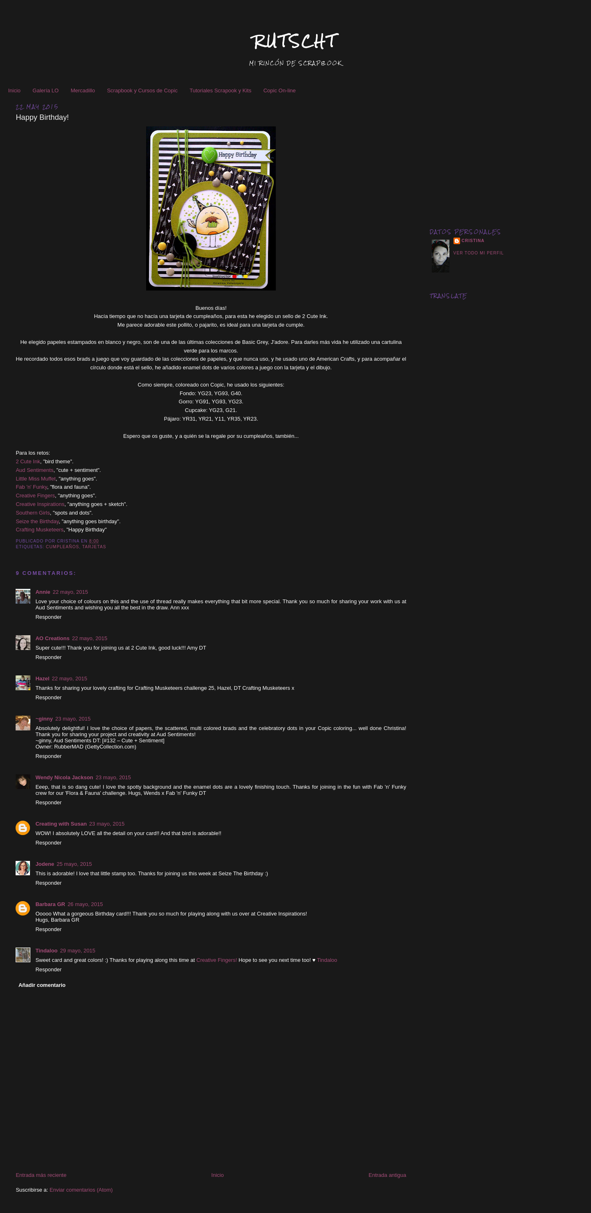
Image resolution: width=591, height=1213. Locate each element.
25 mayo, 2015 (74, 864)
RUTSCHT (295, 41)
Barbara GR (50, 904)
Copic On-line (279, 90)
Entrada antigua (387, 1175)
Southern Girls (33, 513)
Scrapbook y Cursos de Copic (142, 90)
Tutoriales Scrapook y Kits (221, 90)
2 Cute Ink (28, 461)
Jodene (44, 864)
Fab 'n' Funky (31, 487)
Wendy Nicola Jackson (64, 777)
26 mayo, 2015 (85, 904)
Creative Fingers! (217, 960)
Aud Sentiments (34, 470)
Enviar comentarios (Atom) (81, 1190)
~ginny (44, 719)
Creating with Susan (61, 824)
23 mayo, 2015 (73, 719)
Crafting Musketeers (39, 529)
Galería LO (45, 90)
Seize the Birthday (37, 521)
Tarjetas (94, 547)
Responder (48, 617)
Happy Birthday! (42, 117)
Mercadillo (83, 90)
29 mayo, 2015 (77, 951)
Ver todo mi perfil (479, 253)
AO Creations (52, 638)
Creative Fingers (35, 495)
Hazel (42, 678)
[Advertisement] (502, 155)
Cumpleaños (62, 547)
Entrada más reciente (41, 1175)
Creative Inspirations (40, 504)
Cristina (473, 240)
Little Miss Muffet (35, 479)
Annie (42, 592)
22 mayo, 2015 (70, 592)
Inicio (14, 90)
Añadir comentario (42, 985)
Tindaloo (46, 951)
